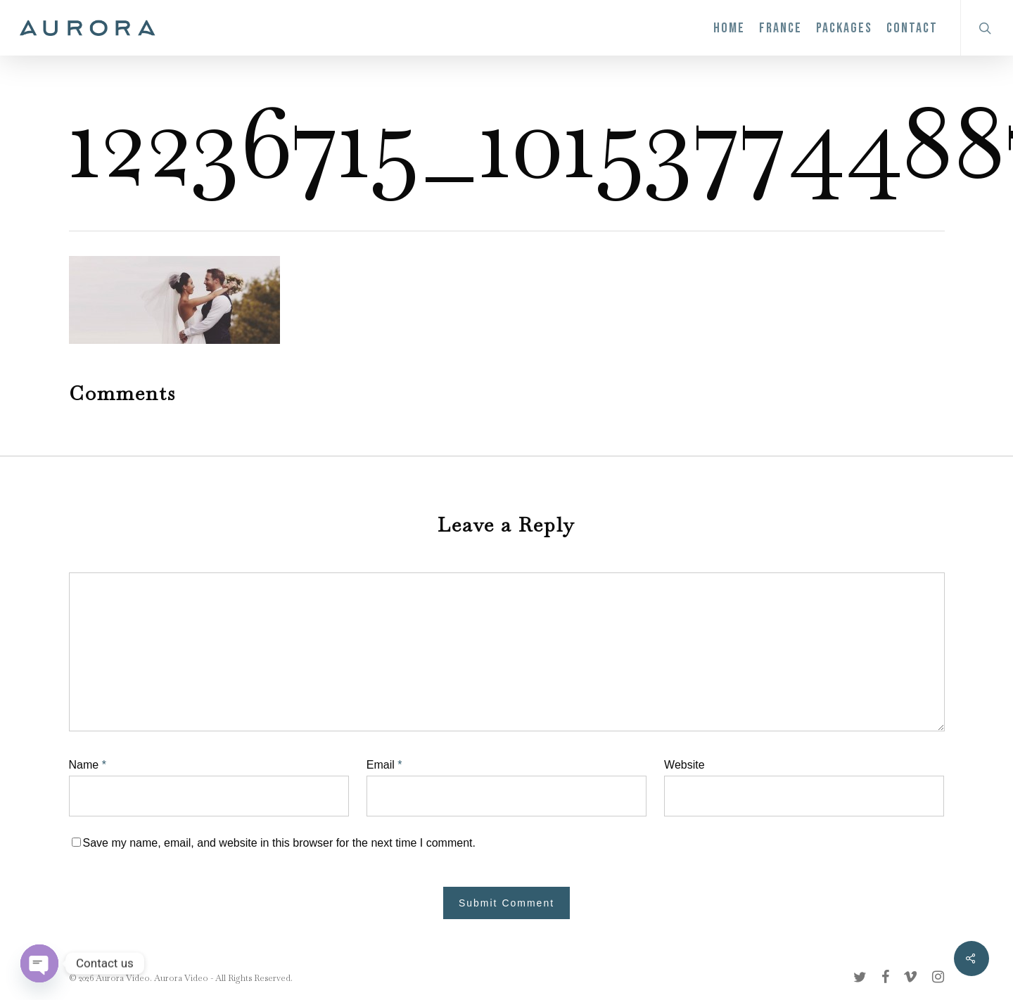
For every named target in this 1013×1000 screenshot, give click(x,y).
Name (87, 765)
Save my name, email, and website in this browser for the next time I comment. (279, 843)
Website (684, 765)
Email (384, 765)
